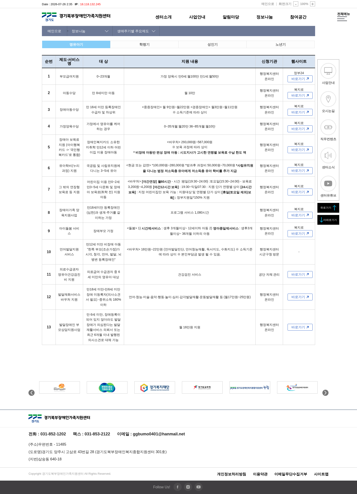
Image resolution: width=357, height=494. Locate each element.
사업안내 (197, 17)
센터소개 (163, 17)
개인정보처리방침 (231, 474)
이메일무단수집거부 (290, 474)
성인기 (212, 44)
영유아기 (76, 44)
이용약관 (260, 474)
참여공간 (298, 17)
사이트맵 (321, 474)
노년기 (280, 44)
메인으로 (267, 3)
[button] (325, 395)
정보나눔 (264, 17)
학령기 (144, 44)
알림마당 (231, 17)
